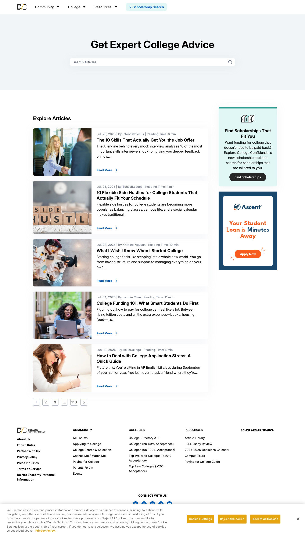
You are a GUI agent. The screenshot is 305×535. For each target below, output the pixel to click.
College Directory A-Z (144, 438)
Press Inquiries (28, 463)
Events (77, 473)
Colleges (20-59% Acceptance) (151, 444)
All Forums (80, 438)
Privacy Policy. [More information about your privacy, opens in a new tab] (45, 530)
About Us (23, 439)
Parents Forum (83, 467)
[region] (152, 519)
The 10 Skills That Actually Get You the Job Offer (145, 140)
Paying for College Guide (202, 461)
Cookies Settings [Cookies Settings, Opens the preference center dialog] (200, 519)
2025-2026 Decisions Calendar (207, 450)
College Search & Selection (92, 450)
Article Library (195, 438)
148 (74, 402)
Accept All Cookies (265, 519)
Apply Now (248, 254)
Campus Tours (195, 455)
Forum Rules (26, 445)
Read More (107, 170)
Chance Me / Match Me (89, 455)
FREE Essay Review (198, 444)
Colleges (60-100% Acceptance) (152, 450)
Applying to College (87, 444)
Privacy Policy (27, 457)
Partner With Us (28, 451)
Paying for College (86, 461)
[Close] (298, 519)
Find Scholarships (248, 177)
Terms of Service (29, 469)
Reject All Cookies (232, 519)
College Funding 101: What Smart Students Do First (148, 303)
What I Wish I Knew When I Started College (140, 250)
